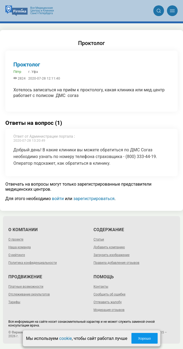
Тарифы (14, 302)
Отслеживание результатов (29, 294)
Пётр (17, 72)
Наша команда (19, 247)
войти (58, 198)
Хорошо (144, 338)
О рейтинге (16, 255)
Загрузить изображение (112, 255)
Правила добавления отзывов (116, 263)
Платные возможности (25, 286)
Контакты (101, 286)
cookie (65, 338)
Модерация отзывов (109, 310)
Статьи (99, 239)
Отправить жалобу (108, 302)
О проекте (15, 239)
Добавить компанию (109, 247)
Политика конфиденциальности (32, 263)
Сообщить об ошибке (109, 294)
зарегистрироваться (94, 198)
